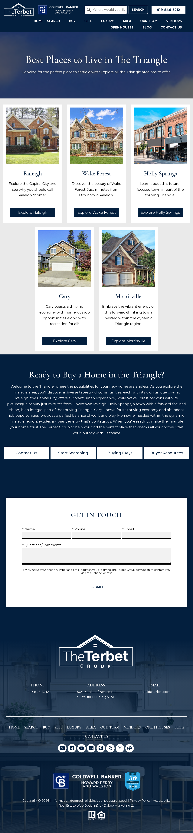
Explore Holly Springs (160, 212)
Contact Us (26, 453)
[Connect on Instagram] (120, 748)
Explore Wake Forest (96, 212)
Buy (46, 727)
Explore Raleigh (32, 212)
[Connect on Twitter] (62, 748)
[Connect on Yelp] (110, 748)
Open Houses (157, 727)
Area (91, 727)
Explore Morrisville (128, 341)
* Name (28, 529)
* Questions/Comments (41, 545)
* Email (128, 529)
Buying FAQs (119, 453)
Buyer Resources (166, 453)
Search (138, 10)
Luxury (74, 727)
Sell (58, 727)
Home (38, 21)
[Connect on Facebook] (72, 748)
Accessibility (162, 800)
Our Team (109, 727)
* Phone (78, 529)
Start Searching (73, 453)
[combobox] (106, 10)
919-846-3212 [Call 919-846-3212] (38, 692)
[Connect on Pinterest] (100, 748)
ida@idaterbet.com (155, 692)
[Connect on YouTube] (81, 748)
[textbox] (108, 10)
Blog (179, 727)
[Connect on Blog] (129, 748)
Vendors (132, 727)
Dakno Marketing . (119, 805)
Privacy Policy (140, 800)
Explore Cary (64, 341)
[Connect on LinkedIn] (91, 748)
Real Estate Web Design (78, 805)
